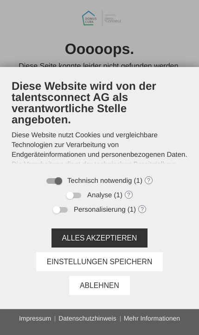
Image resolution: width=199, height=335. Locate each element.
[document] (99, 125)
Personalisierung (100, 210)
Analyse (99, 195)
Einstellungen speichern (100, 262)
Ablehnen (99, 285)
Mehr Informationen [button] (152, 318)
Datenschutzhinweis (87, 318)
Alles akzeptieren (99, 238)
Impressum (35, 318)
